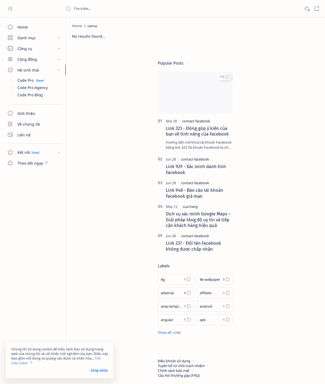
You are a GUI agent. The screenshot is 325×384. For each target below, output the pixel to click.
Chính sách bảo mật (260, 344)
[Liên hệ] (30, 134)
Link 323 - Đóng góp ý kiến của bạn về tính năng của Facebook (283, 105)
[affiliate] (301, 266)
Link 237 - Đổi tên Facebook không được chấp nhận (279, 220)
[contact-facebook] (282, 94)
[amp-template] (262, 280)
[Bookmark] (316, 8)
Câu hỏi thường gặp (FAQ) (265, 349)
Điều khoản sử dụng (260, 334)
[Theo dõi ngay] (30, 163)
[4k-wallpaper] (301, 253)
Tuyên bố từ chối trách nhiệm (267, 339)
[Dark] (306, 8)
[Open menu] (10, 8)
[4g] (262, 253)
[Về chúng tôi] (30, 124)
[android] (301, 280)
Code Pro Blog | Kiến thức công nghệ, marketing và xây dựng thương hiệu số (143, 373)
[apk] (301, 293)
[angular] (262, 293)
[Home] (30, 27)
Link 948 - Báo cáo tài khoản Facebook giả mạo (280, 167)
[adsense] (262, 266)
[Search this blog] (106, 8)
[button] (310, 50)
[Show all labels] (255, 306)
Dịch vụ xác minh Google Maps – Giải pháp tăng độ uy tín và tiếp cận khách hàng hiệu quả (284, 193)
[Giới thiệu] (30, 113)
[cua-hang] (276, 180)
